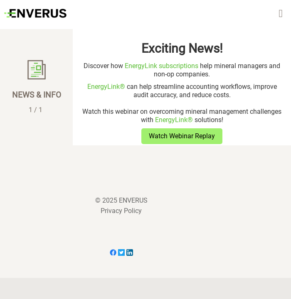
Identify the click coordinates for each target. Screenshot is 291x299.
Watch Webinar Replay (182, 136)
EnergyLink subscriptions (161, 66)
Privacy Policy (121, 211)
